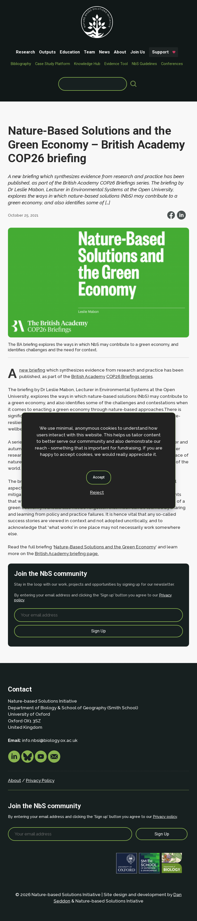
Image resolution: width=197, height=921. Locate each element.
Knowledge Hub (87, 63)
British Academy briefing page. (67, 553)
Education (70, 51)
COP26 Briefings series (129, 376)
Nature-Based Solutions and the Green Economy (105, 546)
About (120, 51)
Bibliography (21, 63)
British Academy (88, 376)
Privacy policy (165, 816)
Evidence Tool (116, 63)
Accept (98, 477)
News (104, 51)
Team (89, 51)
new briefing (32, 370)
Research (25, 51)
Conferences (172, 63)
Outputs (47, 51)
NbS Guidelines (144, 63)
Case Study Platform (52, 63)
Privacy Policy (40, 780)
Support (160, 51)
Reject (97, 492)
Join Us (137, 51)
